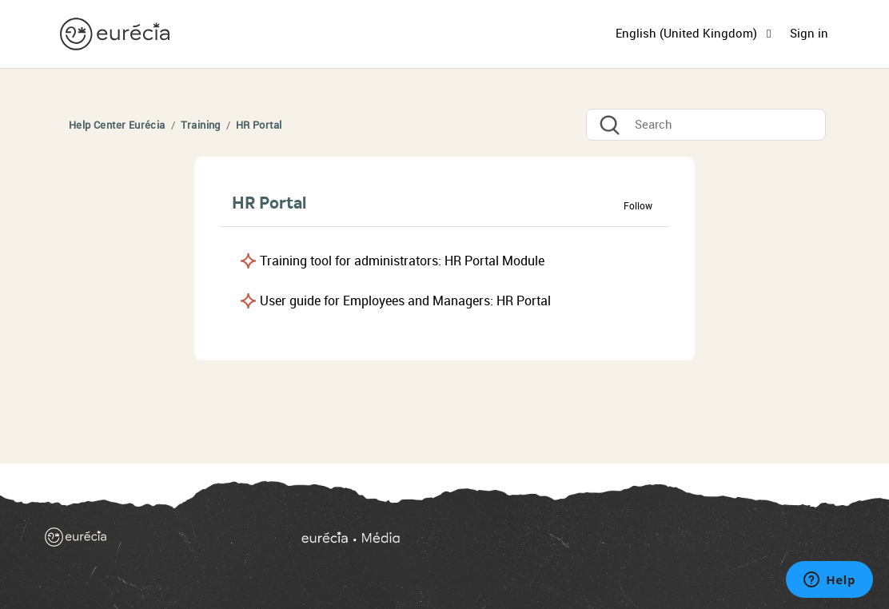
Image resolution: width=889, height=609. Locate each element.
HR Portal (259, 125)
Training (201, 125)
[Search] (706, 125)
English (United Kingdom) (688, 33)
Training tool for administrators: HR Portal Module (402, 261)
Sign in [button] (809, 33)
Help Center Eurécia (117, 125)
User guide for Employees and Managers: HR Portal (405, 300)
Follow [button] (638, 206)
